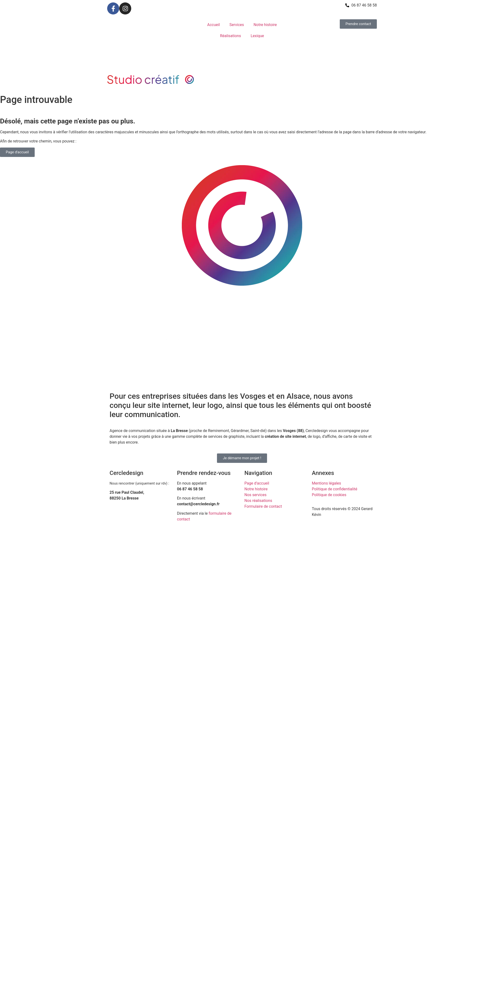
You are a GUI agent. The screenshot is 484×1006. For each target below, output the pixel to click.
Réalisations (230, 36)
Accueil (213, 24)
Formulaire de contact (263, 506)
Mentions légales (326, 483)
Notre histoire (265, 24)
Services (236, 24)
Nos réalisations (258, 500)
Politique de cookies (329, 495)
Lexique (257, 36)
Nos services (255, 495)
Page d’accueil (256, 483)
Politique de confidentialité (334, 489)
